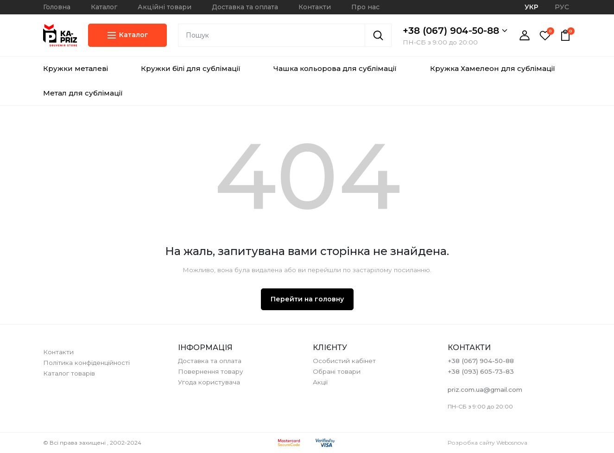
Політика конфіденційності (86, 362)
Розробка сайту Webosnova (487, 442)
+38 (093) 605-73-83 (481, 371)
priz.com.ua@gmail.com (485, 389)
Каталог (104, 7)
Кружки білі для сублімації (191, 68)
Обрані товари (337, 371)
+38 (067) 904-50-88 (455, 30)
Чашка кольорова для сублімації (335, 68)
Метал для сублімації (83, 93)
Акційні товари (164, 7)
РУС (562, 7)
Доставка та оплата (245, 7)
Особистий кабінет (344, 360)
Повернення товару (210, 371)
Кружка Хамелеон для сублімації (492, 68)
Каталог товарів (69, 373)
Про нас (365, 7)
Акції (320, 382)
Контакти (314, 7)
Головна (56, 7)
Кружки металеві (75, 68)
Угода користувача (209, 382)
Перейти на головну (307, 299)
